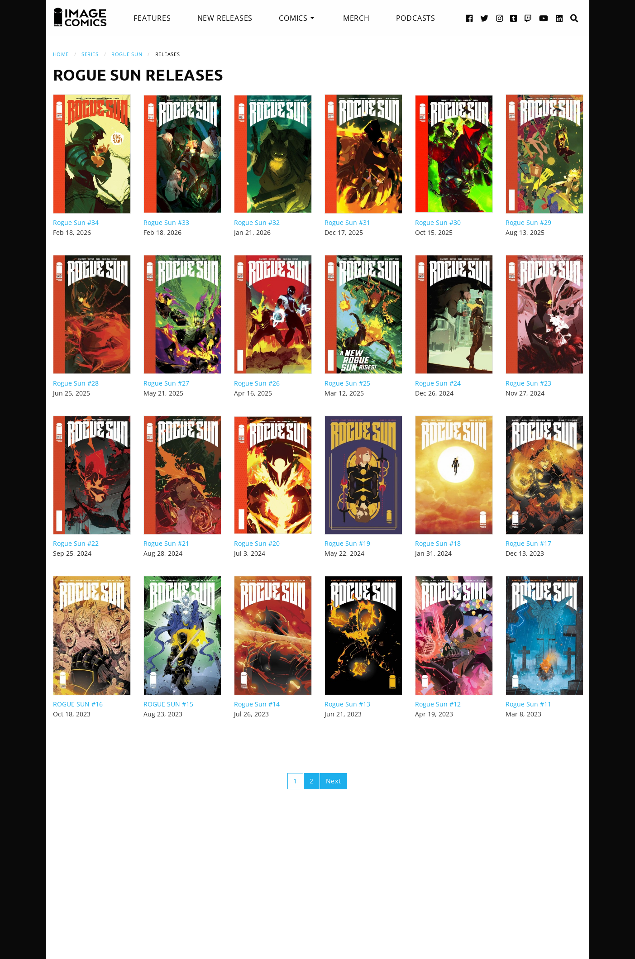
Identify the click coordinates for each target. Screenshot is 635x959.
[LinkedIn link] (559, 18)
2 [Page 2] (312, 781)
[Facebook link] (469, 18)
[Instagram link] (499, 18)
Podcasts (415, 18)
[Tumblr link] (513, 18)
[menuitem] (152, 18)
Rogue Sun (126, 54)
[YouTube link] (544, 18)
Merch (356, 18)
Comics (293, 18)
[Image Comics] (80, 17)
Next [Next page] (333, 781)
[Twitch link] (528, 18)
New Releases (225, 18)
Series (89, 54)
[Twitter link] (484, 18)
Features (152, 18)
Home (61, 54)
